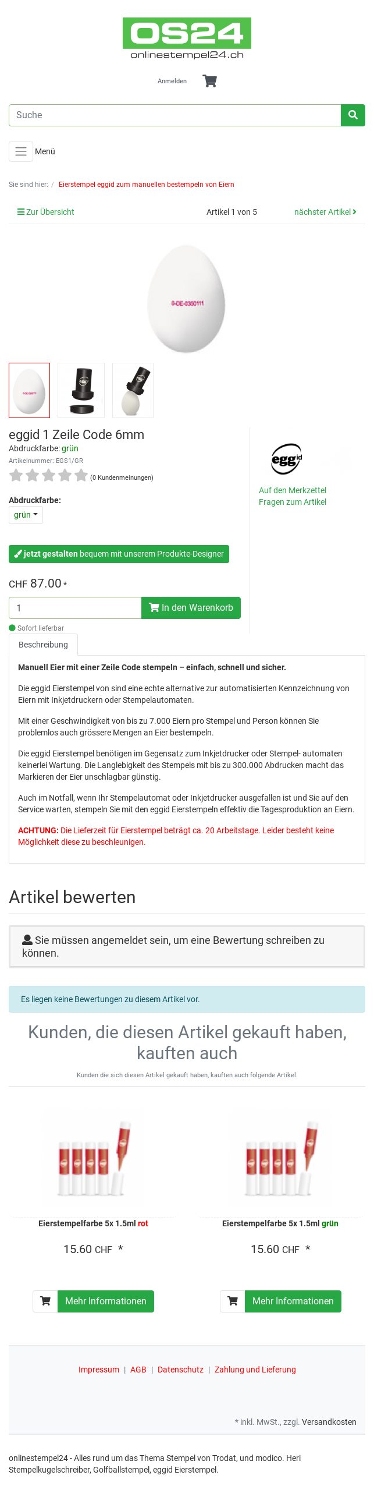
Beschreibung (43, 644)
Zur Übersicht (45, 212)
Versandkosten (329, 1422)
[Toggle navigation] (21, 151)
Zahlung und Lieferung (255, 1369)
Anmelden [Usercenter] (172, 81)
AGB (138, 1369)
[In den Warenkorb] (45, 1301)
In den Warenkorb (191, 607)
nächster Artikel (325, 212)
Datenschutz (181, 1369)
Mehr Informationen (106, 1301)
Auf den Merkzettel (292, 490)
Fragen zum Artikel (292, 502)
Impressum (99, 1369)
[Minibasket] (209, 82)
